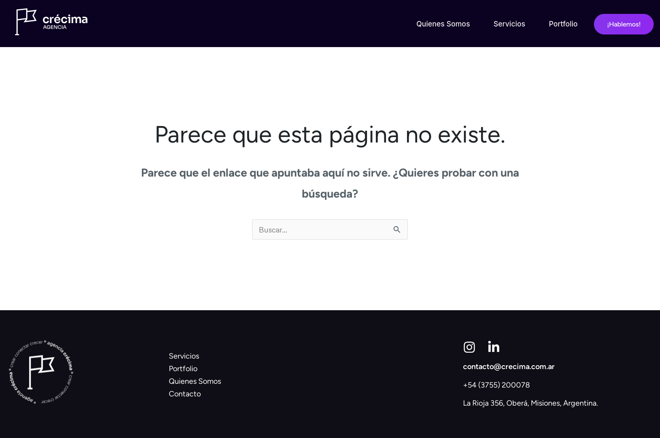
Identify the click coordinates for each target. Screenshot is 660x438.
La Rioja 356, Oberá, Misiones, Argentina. (530, 403)
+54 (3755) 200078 (496, 385)
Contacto (185, 393)
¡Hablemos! (624, 24)
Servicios (509, 24)
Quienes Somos (443, 24)
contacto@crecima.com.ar (509, 366)
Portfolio (563, 24)
